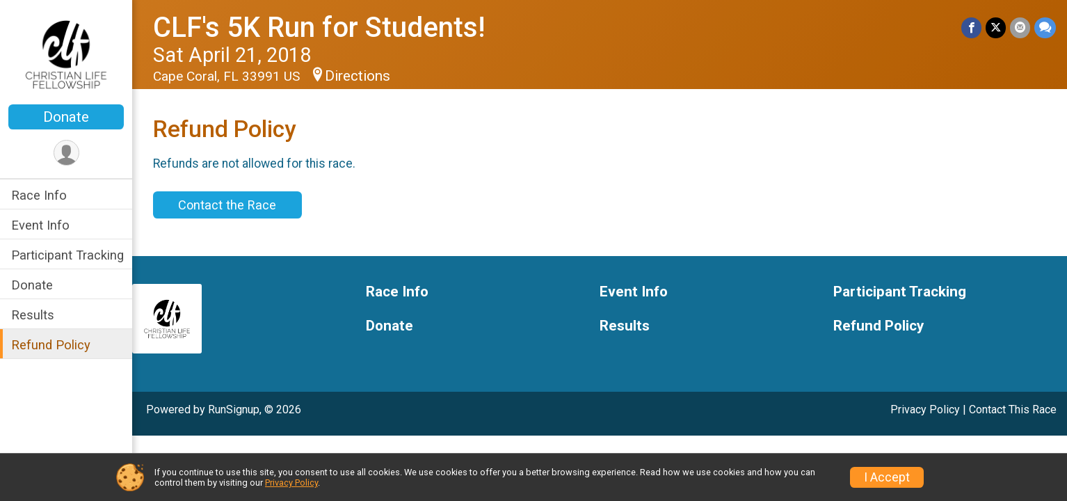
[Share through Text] (1045, 27)
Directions (357, 75)
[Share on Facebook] (971, 27)
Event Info (40, 225)
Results (32, 315)
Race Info (39, 195)
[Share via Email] (1020, 27)
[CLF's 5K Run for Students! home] (66, 53)
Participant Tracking (67, 255)
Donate (66, 117)
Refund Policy (50, 344)
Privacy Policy (925, 409)
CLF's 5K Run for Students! (319, 27)
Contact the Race (227, 205)
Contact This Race (1013, 409)
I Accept (887, 477)
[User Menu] (66, 153)
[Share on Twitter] (996, 27)
